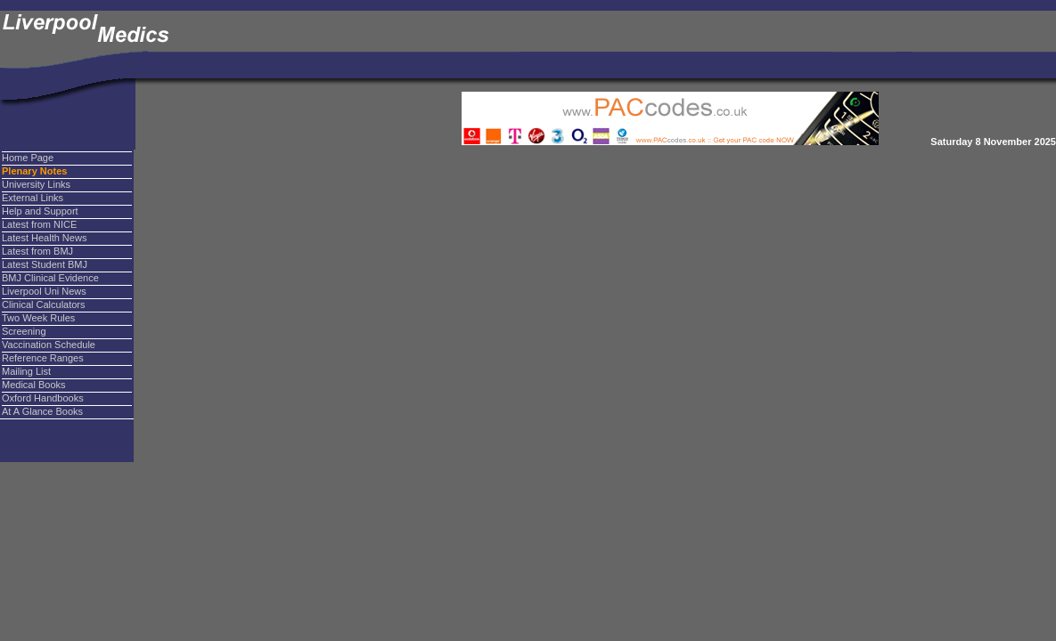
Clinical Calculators (44, 304)
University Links (36, 184)
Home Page (27, 157)
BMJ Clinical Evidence (50, 277)
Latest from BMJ (37, 251)
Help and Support (40, 211)
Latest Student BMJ (44, 264)
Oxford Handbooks (43, 398)
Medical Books (34, 384)
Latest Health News (44, 237)
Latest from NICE (39, 224)
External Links (32, 197)
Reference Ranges (43, 358)
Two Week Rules (38, 317)
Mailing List (26, 371)
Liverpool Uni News (44, 291)
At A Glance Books (42, 411)
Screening (24, 331)
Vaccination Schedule (48, 344)
